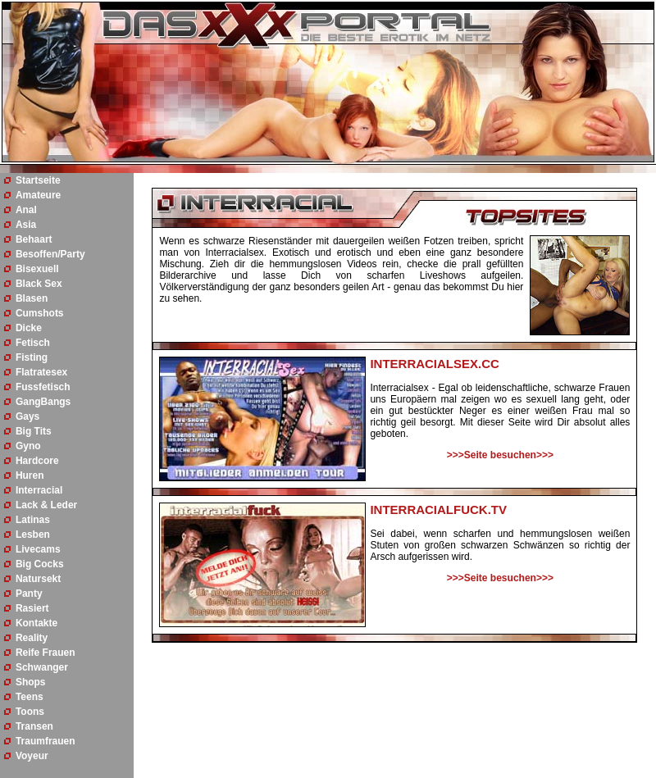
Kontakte (36, 623)
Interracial (39, 490)
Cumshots (40, 313)
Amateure (38, 195)
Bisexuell (37, 269)
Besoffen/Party (50, 254)
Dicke (29, 328)
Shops (31, 682)
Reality (32, 638)
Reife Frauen (45, 652)
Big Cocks (40, 564)
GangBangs (43, 401)
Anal (26, 210)
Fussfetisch (43, 387)
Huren (30, 475)
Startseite (38, 180)
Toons (30, 711)
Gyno (28, 446)
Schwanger (42, 667)
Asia (26, 224)
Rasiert (32, 608)
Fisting (32, 357)
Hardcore (37, 460)
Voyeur (32, 756)
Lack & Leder (46, 505)
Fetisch (33, 342)
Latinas (33, 519)
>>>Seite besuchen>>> (500, 455)
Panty (29, 593)
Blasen (32, 298)
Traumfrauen (45, 741)
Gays (27, 416)
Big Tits (34, 431)
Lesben (33, 534)
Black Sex (39, 283)
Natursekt (38, 579)
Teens (29, 697)
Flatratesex (41, 372)
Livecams (38, 549)
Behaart (34, 239)
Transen (34, 726)
